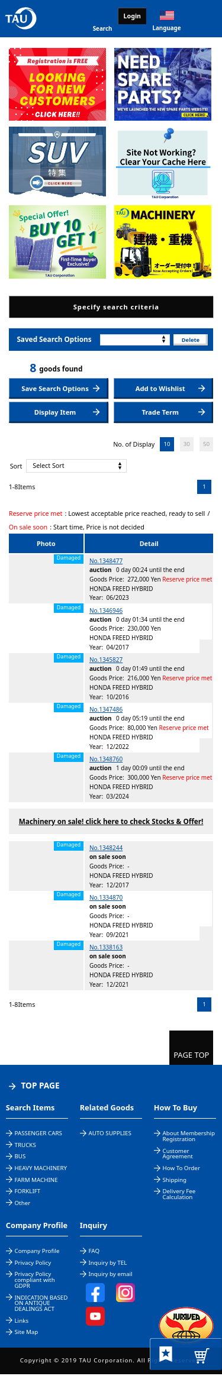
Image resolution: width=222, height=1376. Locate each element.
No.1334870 (106, 899)
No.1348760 (106, 761)
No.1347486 (106, 711)
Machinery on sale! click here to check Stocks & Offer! (111, 823)
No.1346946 (106, 612)
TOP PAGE (40, 1087)
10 (166, 446)
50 (206, 446)
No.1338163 (106, 949)
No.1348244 (106, 850)
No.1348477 (106, 563)
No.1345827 (106, 662)
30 (187, 446)
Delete (190, 340)
